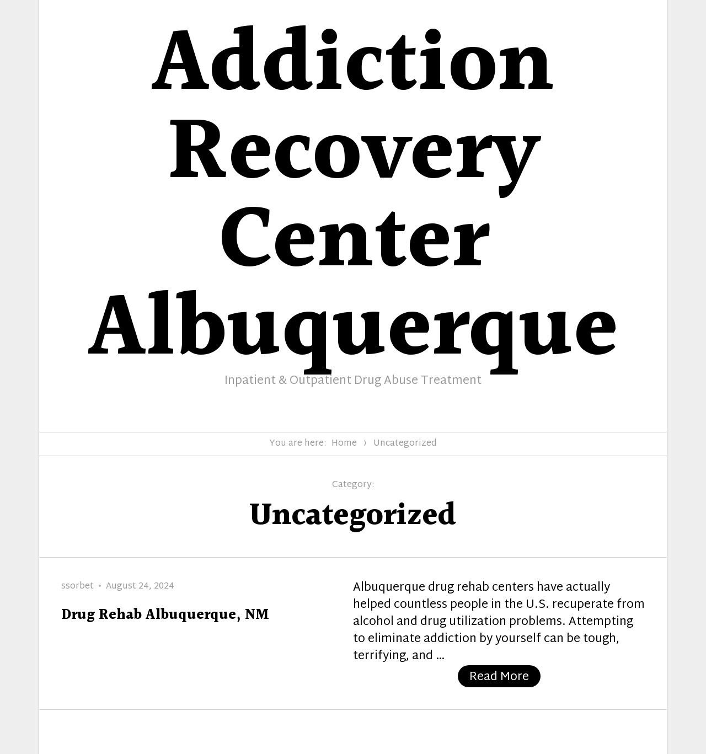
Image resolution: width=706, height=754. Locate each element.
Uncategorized (405, 444)
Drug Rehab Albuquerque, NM (165, 615)
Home (344, 444)
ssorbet (77, 587)
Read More (505, 677)
